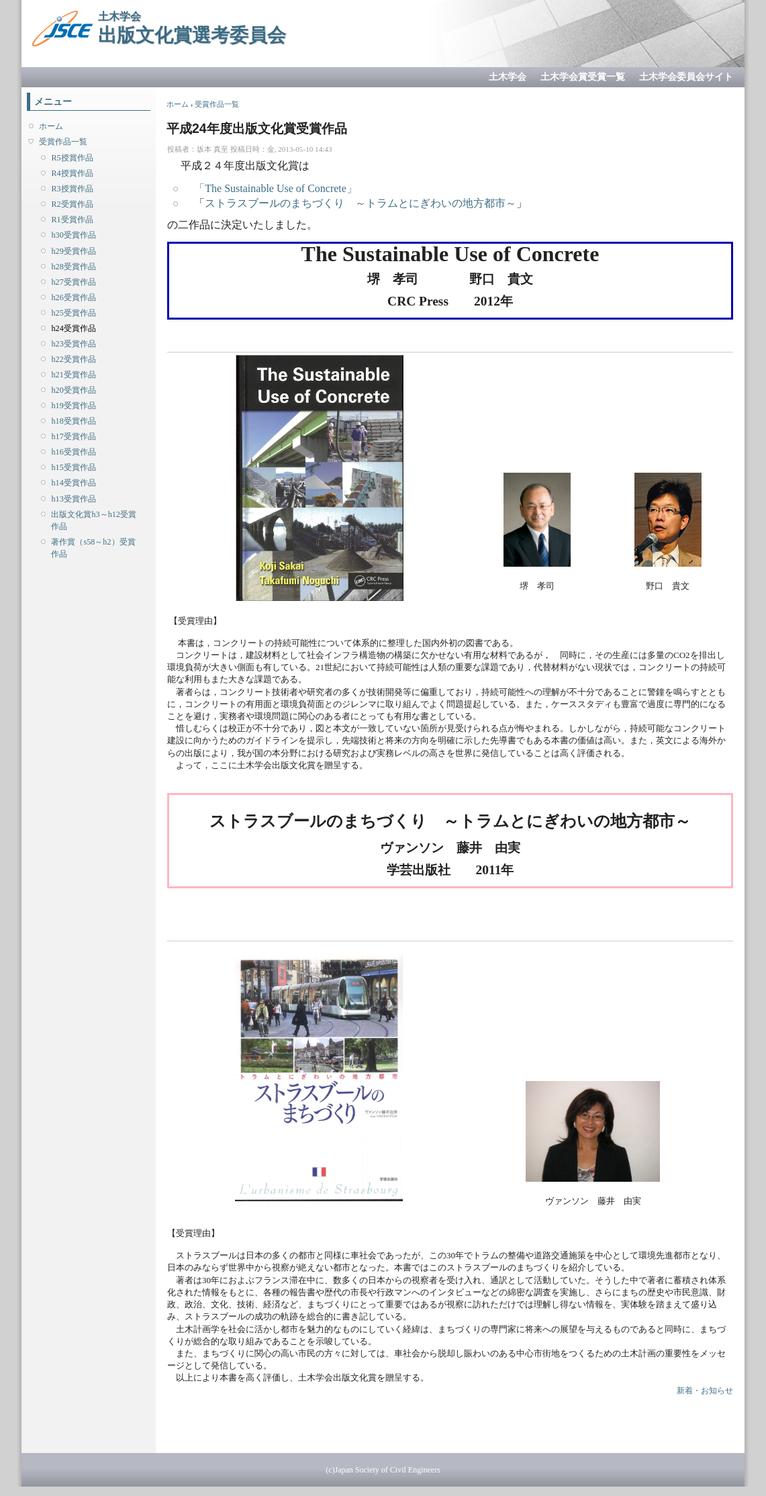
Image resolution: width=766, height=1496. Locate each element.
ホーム (51, 126)
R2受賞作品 (72, 204)
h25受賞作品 (73, 313)
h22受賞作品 (73, 359)
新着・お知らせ (705, 1390)
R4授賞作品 (72, 173)
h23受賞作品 (73, 343)
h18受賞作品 (73, 421)
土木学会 (507, 77)
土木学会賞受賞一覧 (582, 77)
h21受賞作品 (73, 374)
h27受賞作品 (73, 282)
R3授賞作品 (72, 188)
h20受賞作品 (73, 390)
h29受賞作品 (73, 251)
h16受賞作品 (73, 452)
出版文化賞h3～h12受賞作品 (93, 520)
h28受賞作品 (73, 266)
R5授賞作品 (72, 157)
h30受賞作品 (73, 235)
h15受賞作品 (73, 467)
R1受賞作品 (72, 219)
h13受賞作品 (73, 499)
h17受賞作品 (73, 436)
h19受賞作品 (73, 405)
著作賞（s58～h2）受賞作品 (93, 548)
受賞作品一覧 (63, 141)
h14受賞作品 (73, 482)
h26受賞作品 (73, 297)
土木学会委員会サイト (686, 77)
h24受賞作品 (73, 328)
